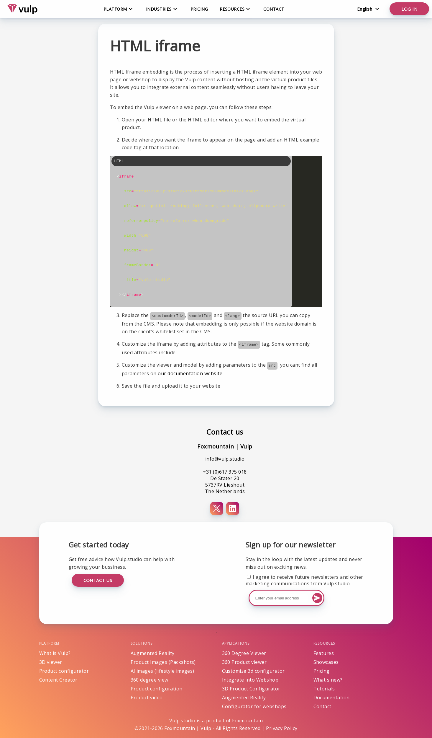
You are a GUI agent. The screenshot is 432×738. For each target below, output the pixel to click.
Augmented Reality (153, 653)
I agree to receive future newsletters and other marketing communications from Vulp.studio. (304, 580)
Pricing (199, 9)
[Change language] (368, 9)
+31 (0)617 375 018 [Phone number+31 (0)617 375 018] (225, 472)
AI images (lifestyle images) (162, 671)
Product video (147, 697)
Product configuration (157, 688)
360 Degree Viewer (244, 653)
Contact (273, 9)
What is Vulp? (55, 653)
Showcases (326, 662)
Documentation (331, 697)
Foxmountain (247, 720)
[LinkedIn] (232, 508)
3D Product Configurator (251, 688)
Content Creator (58, 680)
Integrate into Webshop (250, 680)
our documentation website (190, 373)
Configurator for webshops (254, 706)
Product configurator (64, 671)
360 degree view (149, 680)
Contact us (97, 580)
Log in (409, 9)
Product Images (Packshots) (163, 662)
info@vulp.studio (225, 459)
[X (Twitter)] (216, 508)
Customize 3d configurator (253, 671)
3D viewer (50, 662)
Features (323, 653)
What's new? (328, 680)
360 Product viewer (244, 662)
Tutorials (324, 688)
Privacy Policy (282, 728)
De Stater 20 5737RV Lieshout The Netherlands (225, 485)
